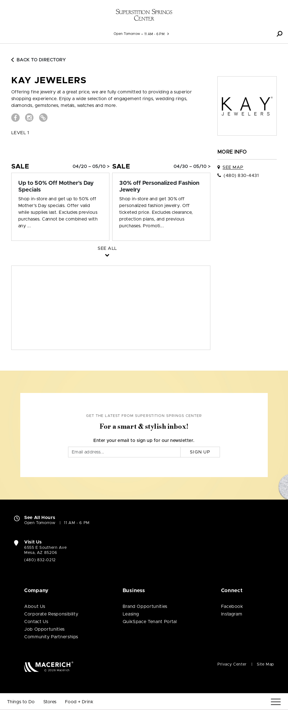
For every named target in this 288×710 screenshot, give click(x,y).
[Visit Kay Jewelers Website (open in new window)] (43, 117)
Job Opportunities (44, 629)
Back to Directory (38, 60)
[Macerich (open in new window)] (48, 666)
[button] (279, 34)
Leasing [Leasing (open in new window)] (131, 614)
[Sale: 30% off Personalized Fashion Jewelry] (161, 186)
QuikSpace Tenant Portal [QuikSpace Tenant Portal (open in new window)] (150, 621)
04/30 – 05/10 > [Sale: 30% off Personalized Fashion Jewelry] (192, 166)
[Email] (124, 452)
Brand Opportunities (145, 606)
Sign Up (200, 452)
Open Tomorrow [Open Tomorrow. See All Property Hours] (39, 523)
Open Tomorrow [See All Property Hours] (127, 33)
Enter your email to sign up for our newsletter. (144, 440)
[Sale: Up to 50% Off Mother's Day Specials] (60, 186)
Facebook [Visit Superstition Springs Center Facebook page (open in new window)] (232, 606)
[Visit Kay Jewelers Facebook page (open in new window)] (15, 117)
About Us (34, 606)
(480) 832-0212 (40, 560)
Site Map (265, 664)
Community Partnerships (51, 637)
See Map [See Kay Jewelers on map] (232, 167)
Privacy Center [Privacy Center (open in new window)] (232, 664)
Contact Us (36, 621)
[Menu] (275, 702)
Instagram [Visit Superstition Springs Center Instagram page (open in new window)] (231, 614)
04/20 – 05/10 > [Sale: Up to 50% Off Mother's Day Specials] (91, 166)
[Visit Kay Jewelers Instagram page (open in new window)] (29, 117)
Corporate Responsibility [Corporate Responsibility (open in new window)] (51, 614)
